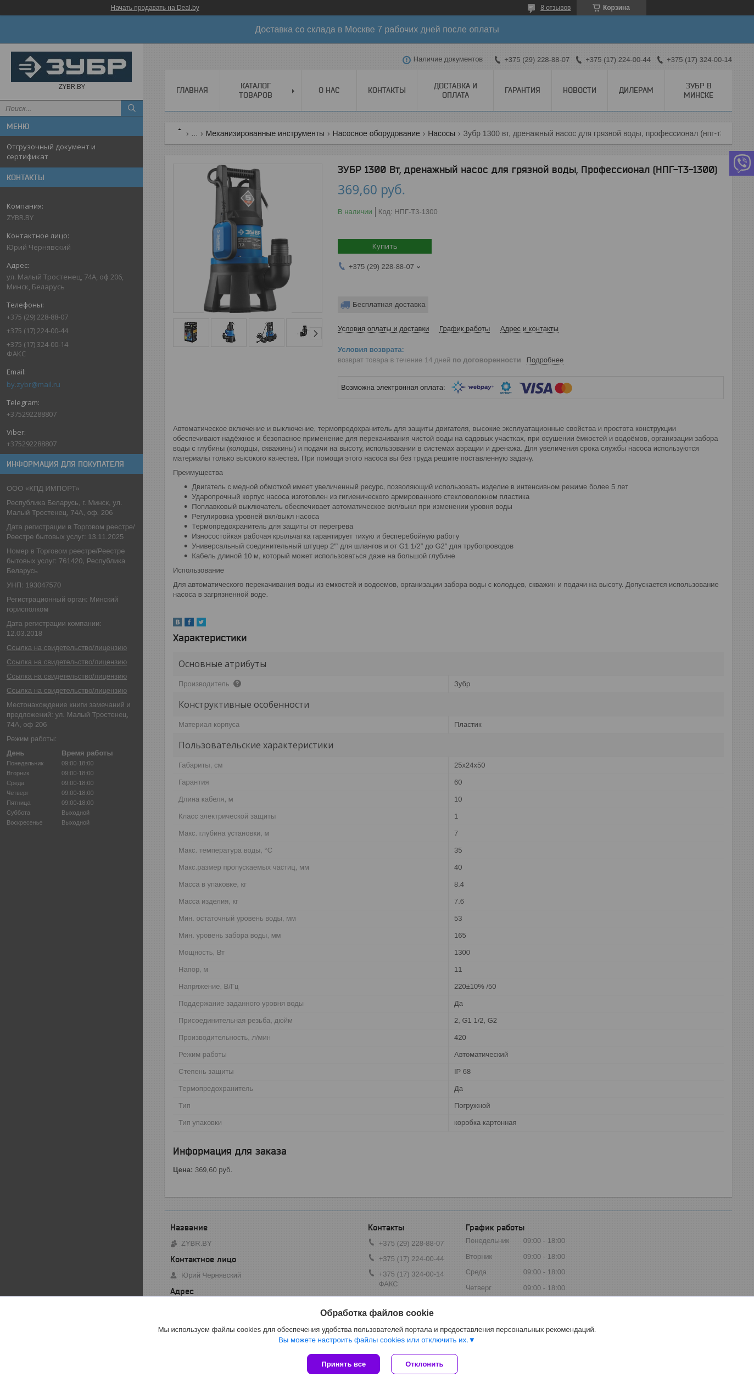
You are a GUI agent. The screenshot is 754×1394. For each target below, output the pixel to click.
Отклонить (424, 1364)
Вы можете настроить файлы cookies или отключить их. (373, 1340)
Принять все (343, 1364)
